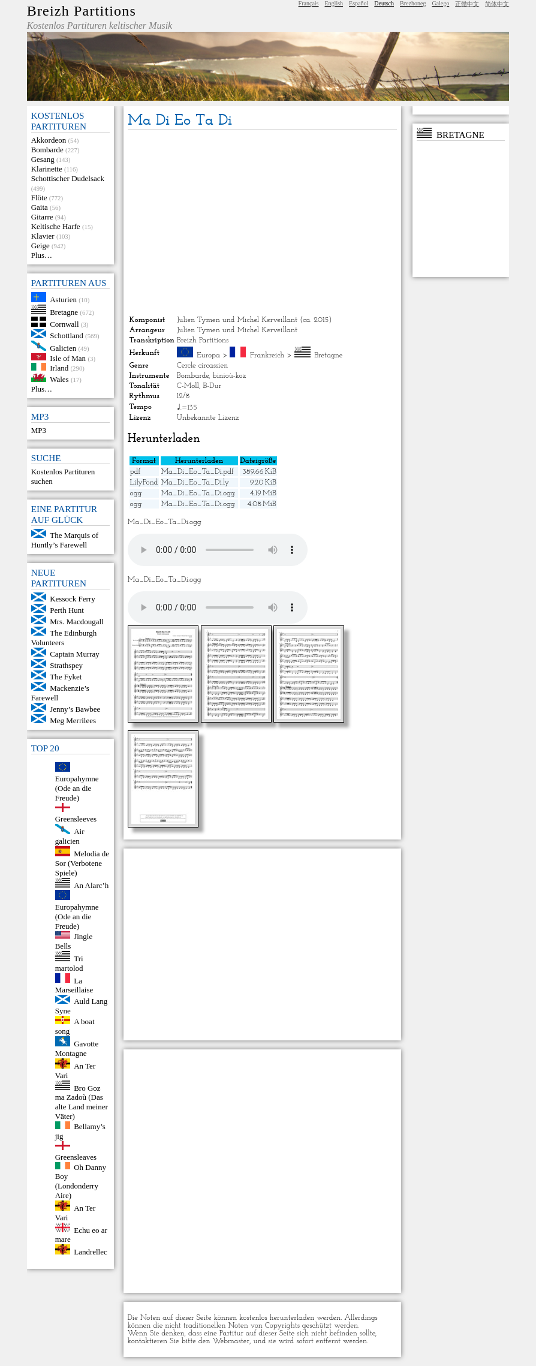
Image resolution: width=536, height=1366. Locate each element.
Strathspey (66, 665)
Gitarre (42, 216)
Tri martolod (69, 963)
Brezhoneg (413, 3)
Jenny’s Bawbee (75, 709)
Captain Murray (75, 653)
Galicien (63, 348)
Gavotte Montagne (77, 1048)
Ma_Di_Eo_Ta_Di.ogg (198, 493)
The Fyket (66, 676)
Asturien (63, 299)
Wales (59, 379)
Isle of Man (68, 357)
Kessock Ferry (72, 598)
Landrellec (90, 1251)
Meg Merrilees (73, 720)
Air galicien (70, 836)
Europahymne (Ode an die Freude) (77, 788)
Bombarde (47, 149)
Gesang (43, 159)
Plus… (41, 255)
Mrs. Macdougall (77, 621)
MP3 (38, 430)
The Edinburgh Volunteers (64, 637)
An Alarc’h (91, 884)
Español (358, 3)
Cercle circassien (202, 365)
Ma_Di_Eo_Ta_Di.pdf (197, 472)
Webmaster (230, 1341)
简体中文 (497, 4)
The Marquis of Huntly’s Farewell (64, 540)
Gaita (39, 207)
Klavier (43, 235)
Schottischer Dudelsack (67, 178)
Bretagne (64, 311)
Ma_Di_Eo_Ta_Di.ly (195, 482)
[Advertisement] (262, 222)
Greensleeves (76, 818)
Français (309, 3)
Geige (40, 245)
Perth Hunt (67, 610)
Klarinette (46, 168)
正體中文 (467, 4)
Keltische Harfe (55, 226)
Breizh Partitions (81, 11)
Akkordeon (49, 140)
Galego (440, 3)
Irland (59, 367)
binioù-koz (229, 376)
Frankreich (267, 355)
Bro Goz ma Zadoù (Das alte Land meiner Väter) (81, 1102)
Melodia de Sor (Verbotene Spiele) (82, 863)
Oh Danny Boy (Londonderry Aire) (80, 1181)
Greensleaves (76, 1157)
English (334, 3)
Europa (208, 355)
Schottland (66, 335)
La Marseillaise (74, 985)
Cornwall (64, 324)
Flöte (39, 197)
